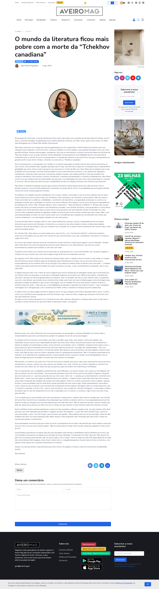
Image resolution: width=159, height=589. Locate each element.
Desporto (65, 20)
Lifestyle (91, 20)
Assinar (60, 2)
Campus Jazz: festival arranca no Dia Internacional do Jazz (133, 257)
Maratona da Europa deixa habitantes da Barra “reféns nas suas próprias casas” (134, 269)
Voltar (19, 470)
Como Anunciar (89, 544)
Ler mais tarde (31, 61)
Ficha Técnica (40, 2)
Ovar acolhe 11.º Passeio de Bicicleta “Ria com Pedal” (133, 282)
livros (18, 464)
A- (109, 2)
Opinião (103, 20)
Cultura (53, 20)
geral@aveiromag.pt (22, 566)
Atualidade (40, 20)
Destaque (29, 20)
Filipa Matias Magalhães (29, 66)
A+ (116, 2)
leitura (24, 464)
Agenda (112, 20)
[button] (138, 20)
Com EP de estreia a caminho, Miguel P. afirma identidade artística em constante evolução (134, 240)
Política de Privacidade (123, 583)
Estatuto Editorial (27, 2)
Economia (78, 20)
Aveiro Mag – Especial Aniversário (96, 553)
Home (17, 2)
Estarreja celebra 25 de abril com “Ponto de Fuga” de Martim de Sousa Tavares (134, 226)
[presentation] (63, 515)
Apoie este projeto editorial (93, 549)
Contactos (51, 2)
